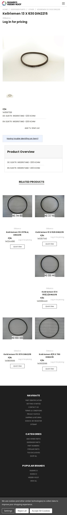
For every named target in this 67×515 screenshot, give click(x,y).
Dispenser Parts (33, 442)
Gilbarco (34, 470)
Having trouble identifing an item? (22, 138)
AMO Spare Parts (33, 439)
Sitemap (33, 424)
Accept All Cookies (41, 510)
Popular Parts (33, 449)
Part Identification (34, 400)
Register (38, 421)
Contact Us (33, 407)
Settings (8, 510)
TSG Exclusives (33, 452)
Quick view (17, 246)
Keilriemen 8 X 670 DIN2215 (17, 354)
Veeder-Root (33, 477)
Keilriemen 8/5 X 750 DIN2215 (49, 355)
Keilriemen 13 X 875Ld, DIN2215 (17, 233)
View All (33, 481)
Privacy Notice (33, 414)
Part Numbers (33, 446)
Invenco (33, 474)
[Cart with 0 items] (58, 3)
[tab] (33, 151)
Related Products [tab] (31, 182)
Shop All (33, 456)
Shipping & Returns (33, 417)
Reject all (22, 510)
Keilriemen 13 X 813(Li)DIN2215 (49, 293)
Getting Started (33, 404)
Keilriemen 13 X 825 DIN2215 (49, 232)
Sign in (28, 421)
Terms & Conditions (33, 410)
